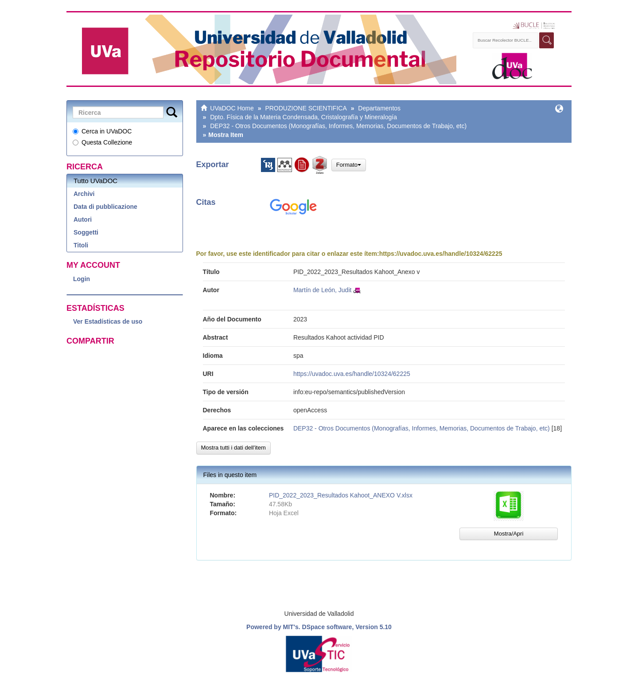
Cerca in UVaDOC (102, 131)
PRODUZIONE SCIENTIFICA (305, 108)
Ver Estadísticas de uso (107, 321)
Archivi (84, 193)
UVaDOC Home (232, 108)
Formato (348, 164)
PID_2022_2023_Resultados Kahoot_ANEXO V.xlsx (340, 495)
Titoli (81, 245)
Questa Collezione (102, 142)
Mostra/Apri (508, 533)
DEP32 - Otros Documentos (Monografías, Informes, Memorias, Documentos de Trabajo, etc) (338, 125)
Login (81, 278)
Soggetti (86, 232)
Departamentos (379, 108)
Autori (83, 219)
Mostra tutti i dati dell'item (233, 447)
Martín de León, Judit (322, 290)
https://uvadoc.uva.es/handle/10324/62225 (440, 253)
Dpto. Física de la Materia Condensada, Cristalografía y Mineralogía (303, 117)
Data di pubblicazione (105, 206)
